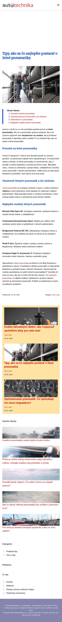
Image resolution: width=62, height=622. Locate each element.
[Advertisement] (31, 27)
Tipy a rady (56, 295)
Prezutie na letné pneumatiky (23, 114)
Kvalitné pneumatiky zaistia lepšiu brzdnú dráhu (26, 440)
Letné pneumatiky (9, 188)
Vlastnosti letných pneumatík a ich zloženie (28, 117)
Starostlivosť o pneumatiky (22, 120)
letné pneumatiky (22, 263)
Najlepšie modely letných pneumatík (26, 123)
